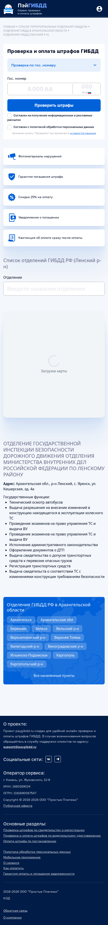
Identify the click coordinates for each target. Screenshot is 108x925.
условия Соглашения (83, 133)
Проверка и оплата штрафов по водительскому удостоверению (52, 835)
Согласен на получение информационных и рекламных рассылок (49, 117)
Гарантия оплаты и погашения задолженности (39, 873)
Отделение (12, 277)
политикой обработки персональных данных (62, 127)
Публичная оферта (17, 805)
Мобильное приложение (21, 857)
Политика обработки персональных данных (37, 852)
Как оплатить (13, 868)
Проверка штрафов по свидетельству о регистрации (44, 830)
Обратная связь (15, 910)
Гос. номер (16, 78)
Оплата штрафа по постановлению (29, 841)
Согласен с (50, 127)
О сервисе (11, 863)
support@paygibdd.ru (19, 747)
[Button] (99, 9)
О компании (12, 917)
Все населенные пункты (53, 675)
